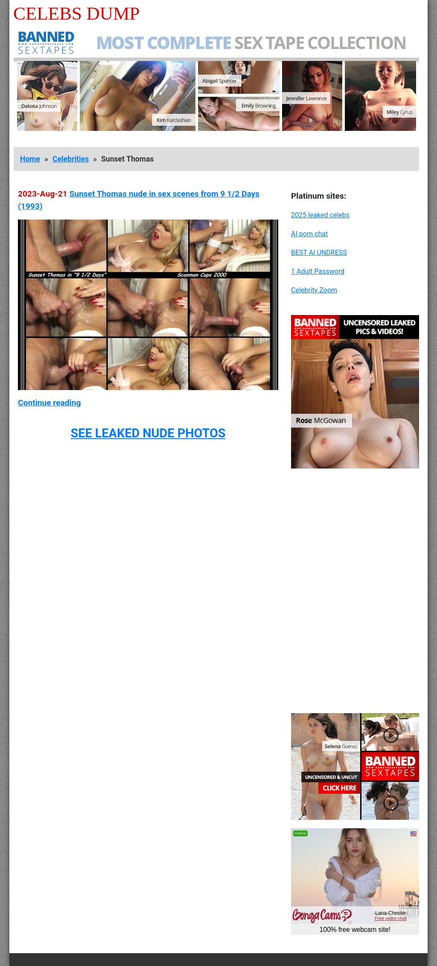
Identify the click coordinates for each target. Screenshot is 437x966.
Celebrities (70, 159)
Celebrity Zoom (314, 290)
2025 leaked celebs (320, 215)
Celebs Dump (76, 13)
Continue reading (49, 403)
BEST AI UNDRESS (319, 253)
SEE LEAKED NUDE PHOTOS (147, 433)
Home (30, 159)
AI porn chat (309, 234)
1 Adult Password (317, 271)
